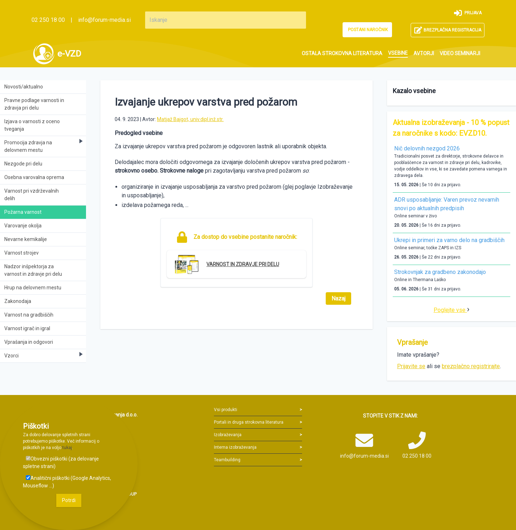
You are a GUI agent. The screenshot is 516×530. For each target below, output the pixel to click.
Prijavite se (411, 366)
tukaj (67, 447)
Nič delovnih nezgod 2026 (427, 148)
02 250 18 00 (48, 19)
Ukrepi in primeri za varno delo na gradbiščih (449, 240)
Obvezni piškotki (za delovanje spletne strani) (61, 462)
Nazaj (338, 298)
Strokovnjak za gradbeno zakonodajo (440, 272)
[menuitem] (342, 53)
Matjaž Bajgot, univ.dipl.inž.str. (190, 119)
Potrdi (69, 500)
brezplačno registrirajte (471, 366)
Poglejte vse (450, 310)
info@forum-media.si (104, 19)
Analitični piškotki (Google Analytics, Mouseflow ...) (67, 481)
